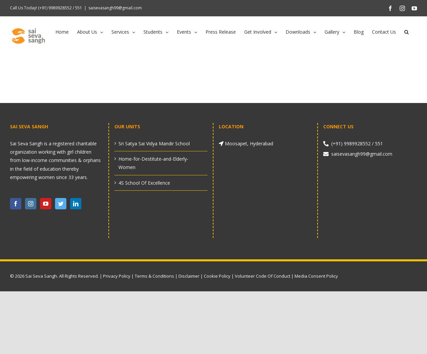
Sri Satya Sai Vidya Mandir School (154, 143)
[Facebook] (15, 203)
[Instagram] (30, 203)
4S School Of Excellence (144, 183)
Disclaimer (188, 276)
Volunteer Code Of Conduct (262, 276)
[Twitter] (60, 203)
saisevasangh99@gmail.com (115, 8)
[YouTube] (45, 203)
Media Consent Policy (316, 276)
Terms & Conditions (154, 276)
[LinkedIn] (75, 203)
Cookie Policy (217, 276)
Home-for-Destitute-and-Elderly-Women (153, 163)
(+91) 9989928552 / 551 (59, 8)
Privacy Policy (116, 276)
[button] (406, 32)
